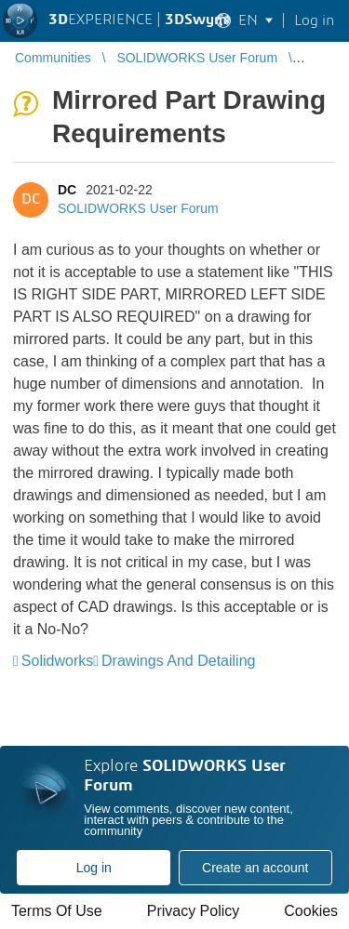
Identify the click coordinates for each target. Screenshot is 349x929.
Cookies (311, 911)
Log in (94, 867)
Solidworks (57, 661)
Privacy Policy (193, 911)
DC (67, 189)
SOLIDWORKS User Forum (138, 208)
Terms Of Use (56, 911)
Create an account (255, 867)
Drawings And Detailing (178, 661)
